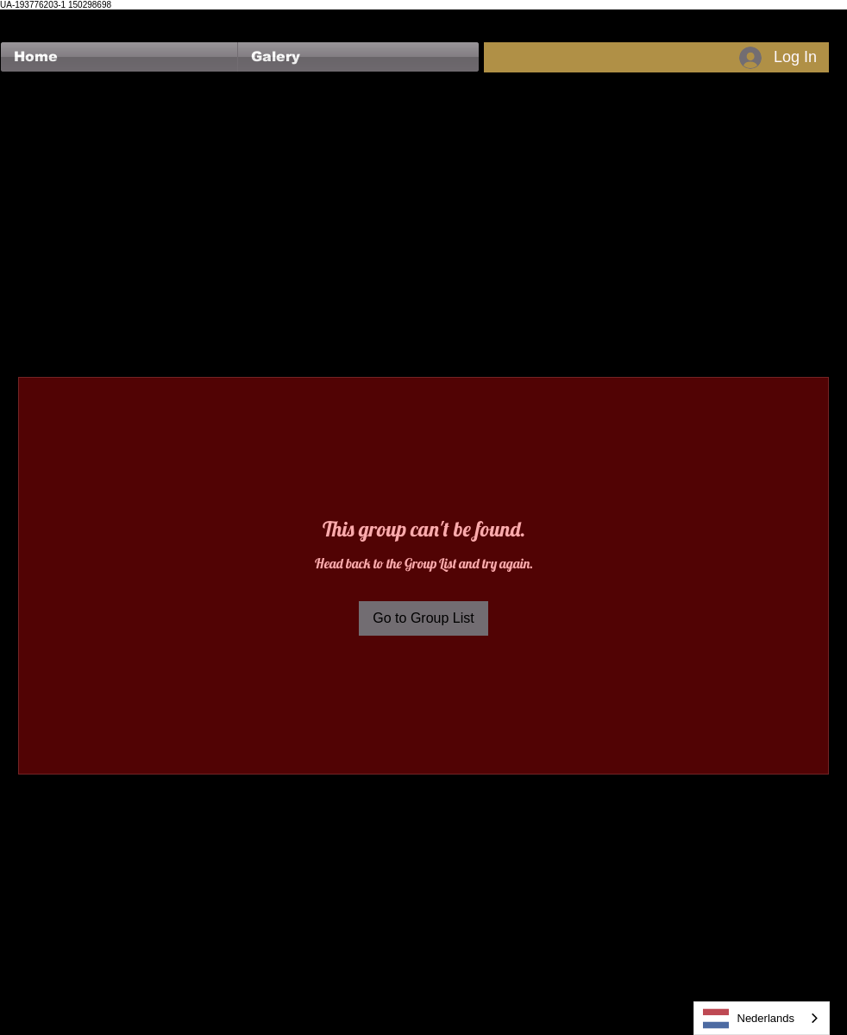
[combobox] (762, 1018)
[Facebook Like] (34, 18)
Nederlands (749, 1018)
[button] (358, 57)
